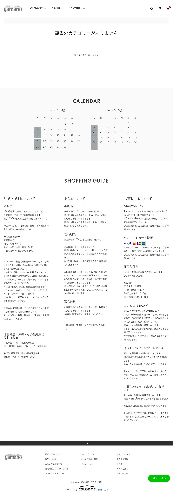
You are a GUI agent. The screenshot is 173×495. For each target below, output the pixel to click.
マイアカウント (123, 454)
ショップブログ (87, 454)
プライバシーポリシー (54, 474)
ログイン (120, 464)
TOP (7, 20)
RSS (83, 464)
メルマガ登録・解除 (89, 459)
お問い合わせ (122, 474)
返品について (50, 459)
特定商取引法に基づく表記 (56, 469)
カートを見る (122, 469)
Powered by (86, 488)
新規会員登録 (122, 459)
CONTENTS (75, 9)
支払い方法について (53, 464)
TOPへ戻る (86, 443)
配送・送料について (53, 454)
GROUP (56, 9)
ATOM (90, 464)
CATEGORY (36, 9)
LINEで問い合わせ (159, 478)
